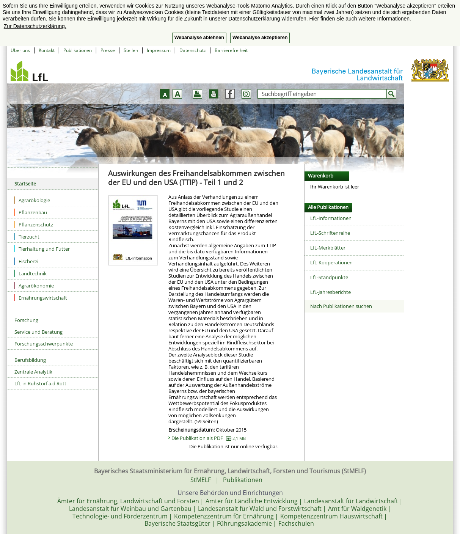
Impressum (159, 50)
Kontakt (47, 50)
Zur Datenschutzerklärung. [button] (35, 26)
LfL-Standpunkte (329, 277)
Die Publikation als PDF (208, 438)
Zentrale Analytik (33, 371)
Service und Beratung (38, 331)
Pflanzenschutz (33, 224)
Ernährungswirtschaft (40, 297)
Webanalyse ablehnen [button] (199, 37)
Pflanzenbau (30, 212)
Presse (107, 50)
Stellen (131, 50)
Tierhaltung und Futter (42, 248)
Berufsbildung (30, 360)
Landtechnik (30, 273)
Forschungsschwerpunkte (43, 343)
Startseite (25, 183)
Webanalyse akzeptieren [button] (259, 37)
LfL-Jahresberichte (330, 292)
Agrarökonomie (34, 285)
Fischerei (26, 261)
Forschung (26, 320)
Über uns (20, 50)
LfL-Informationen (331, 218)
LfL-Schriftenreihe (330, 232)
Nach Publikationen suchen (341, 306)
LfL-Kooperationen (331, 262)
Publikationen (77, 50)
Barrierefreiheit (231, 50)
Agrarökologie (32, 200)
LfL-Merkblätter (327, 247)
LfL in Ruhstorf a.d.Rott (40, 383)
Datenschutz (192, 50)
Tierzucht (26, 236)
